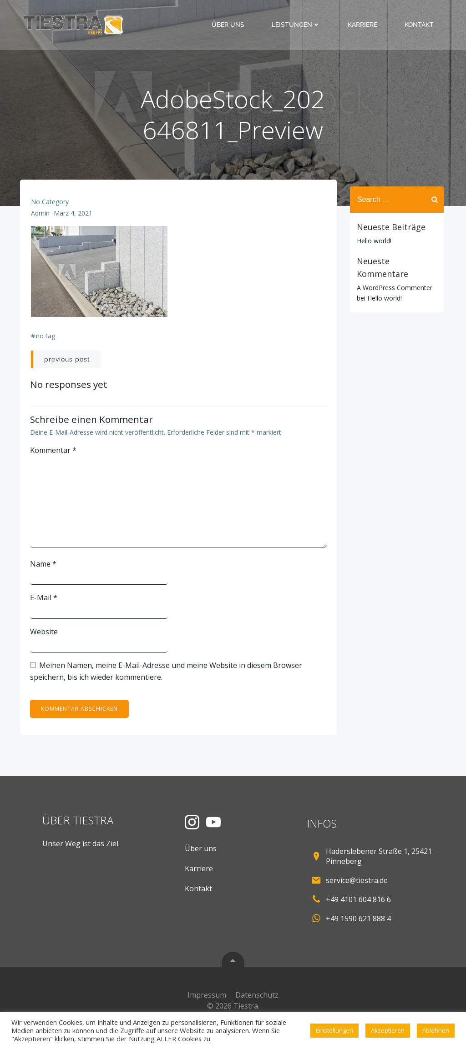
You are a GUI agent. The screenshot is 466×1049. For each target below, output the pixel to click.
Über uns (232, 24)
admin (41, 223)
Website (46, 641)
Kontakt (423, 24)
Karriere (366, 24)
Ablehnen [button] (435, 1030)
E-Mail (45, 607)
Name (45, 573)
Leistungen (300, 24)
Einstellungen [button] (334, 1030)
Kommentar (55, 460)
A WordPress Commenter (390, 274)
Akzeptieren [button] (388, 1030)
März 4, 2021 (74, 223)
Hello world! (370, 240)
